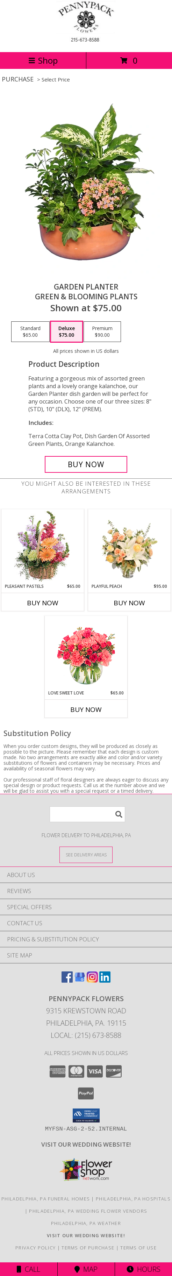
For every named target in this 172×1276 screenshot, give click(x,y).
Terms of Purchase (88, 1248)
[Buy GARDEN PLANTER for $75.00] (86, 464)
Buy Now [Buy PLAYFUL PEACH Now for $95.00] (129, 602)
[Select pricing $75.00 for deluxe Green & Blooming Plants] (66, 332)
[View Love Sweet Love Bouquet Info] (86, 653)
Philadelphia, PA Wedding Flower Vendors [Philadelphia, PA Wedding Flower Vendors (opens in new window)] (88, 1211)
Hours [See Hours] (143, 1269)
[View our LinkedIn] (104, 980)
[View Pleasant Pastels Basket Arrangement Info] (43, 546)
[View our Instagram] (92, 980)
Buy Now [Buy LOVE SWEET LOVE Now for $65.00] (86, 709)
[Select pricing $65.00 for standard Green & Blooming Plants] (30, 332)
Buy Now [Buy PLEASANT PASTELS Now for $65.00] (42, 602)
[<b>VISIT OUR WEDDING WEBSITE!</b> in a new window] (86, 1144)
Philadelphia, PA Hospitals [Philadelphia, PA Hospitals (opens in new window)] (133, 1199)
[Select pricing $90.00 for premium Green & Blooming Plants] (102, 332)
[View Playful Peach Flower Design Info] (129, 546)
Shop (43, 60)
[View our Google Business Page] (79, 980)
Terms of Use (138, 1248)
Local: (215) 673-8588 (86, 1035)
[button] (86, 1115)
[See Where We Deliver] (86, 854)
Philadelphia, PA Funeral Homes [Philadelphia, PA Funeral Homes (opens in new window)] (45, 1199)
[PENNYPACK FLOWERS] (86, 41)
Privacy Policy (35, 1248)
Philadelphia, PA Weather (86, 1223)
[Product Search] (87, 814)
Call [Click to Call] (28, 1269)
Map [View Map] (86, 1269)
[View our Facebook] (67, 980)
